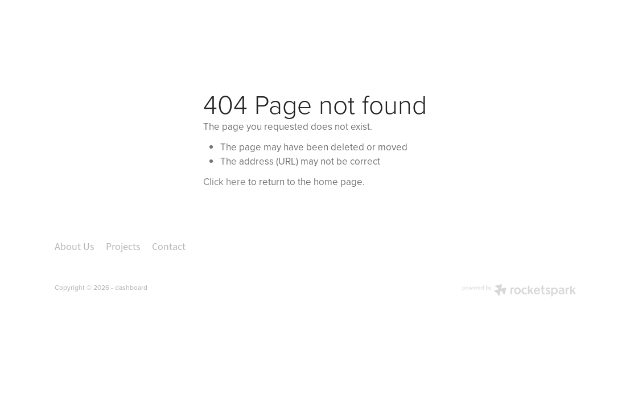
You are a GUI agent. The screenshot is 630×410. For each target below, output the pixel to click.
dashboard (131, 287)
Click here (224, 181)
